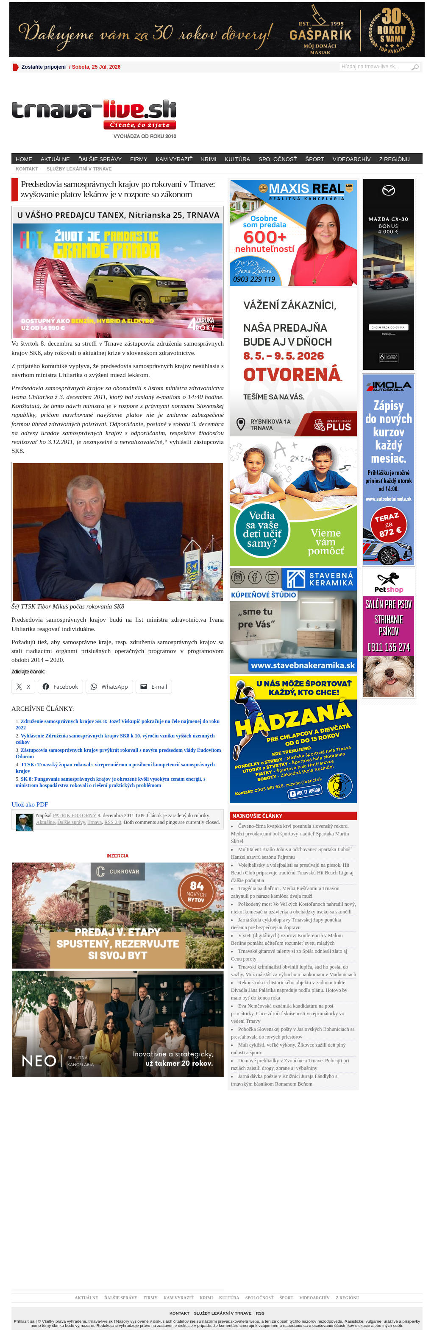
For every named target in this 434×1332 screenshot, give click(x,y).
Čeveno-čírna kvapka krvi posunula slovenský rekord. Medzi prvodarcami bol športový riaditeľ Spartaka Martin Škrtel (290, 833)
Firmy (138, 159)
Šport (315, 159)
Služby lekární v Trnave (79, 168)
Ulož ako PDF (29, 804)
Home (24, 159)
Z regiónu (394, 159)
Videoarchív (352, 159)
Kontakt (27, 168)
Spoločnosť (278, 159)
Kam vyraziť (174, 159)
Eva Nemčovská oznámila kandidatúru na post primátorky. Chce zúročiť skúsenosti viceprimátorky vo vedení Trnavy (287, 1013)
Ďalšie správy (100, 159)
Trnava (94, 822)
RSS (260, 1313)
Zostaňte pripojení (44, 67)
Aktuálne (55, 159)
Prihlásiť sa (24, 1321)
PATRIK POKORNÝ (75, 815)
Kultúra (237, 159)
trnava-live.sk (101, 1321)
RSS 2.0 (112, 822)
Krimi (208, 159)
